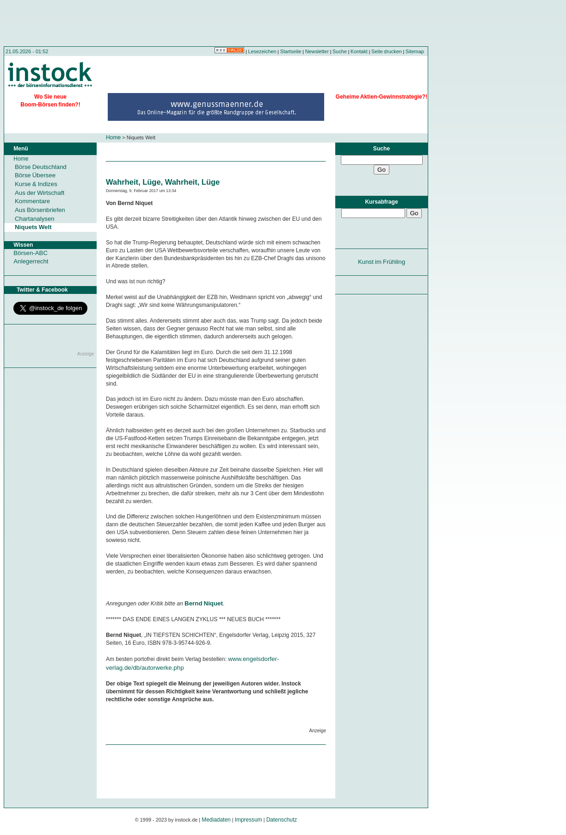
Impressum (248, 819)
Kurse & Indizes (36, 184)
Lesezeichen (262, 51)
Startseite (290, 51)
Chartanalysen (35, 218)
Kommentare (32, 201)
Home (113, 137)
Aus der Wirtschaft (39, 192)
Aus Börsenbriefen (40, 209)
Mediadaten (216, 819)
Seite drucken (386, 51)
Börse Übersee (35, 175)
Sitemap (415, 51)
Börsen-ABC (30, 252)
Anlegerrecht (30, 261)
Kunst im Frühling (381, 261)
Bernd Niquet (204, 603)
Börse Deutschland (41, 166)
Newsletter (317, 51)
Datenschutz (281, 819)
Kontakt (359, 51)
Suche (339, 51)
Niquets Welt (33, 227)
